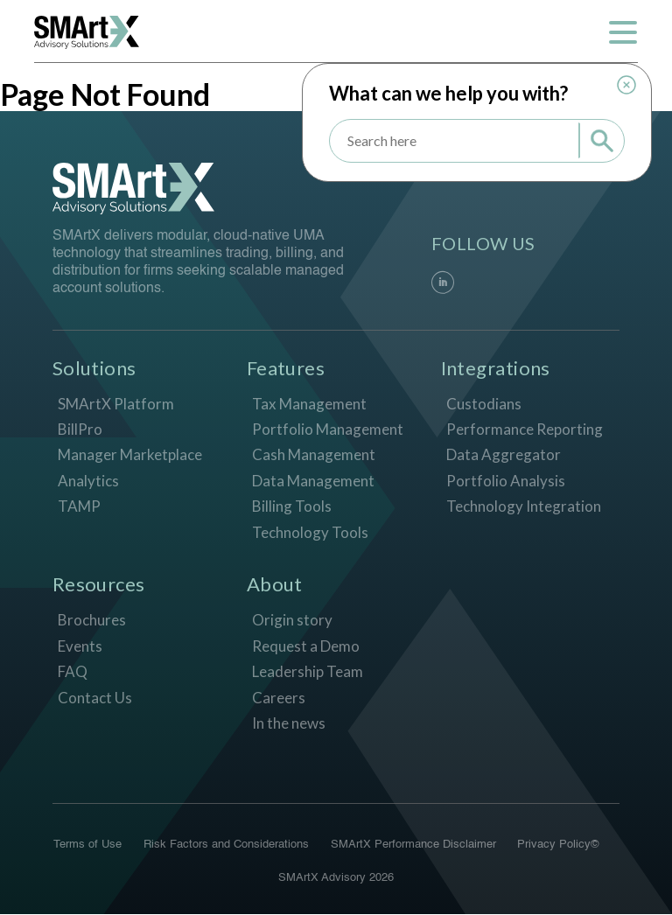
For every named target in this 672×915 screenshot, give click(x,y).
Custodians (484, 404)
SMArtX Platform (116, 404)
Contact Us (95, 697)
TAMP (79, 507)
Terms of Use (87, 845)
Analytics (88, 480)
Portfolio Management (327, 429)
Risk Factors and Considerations (226, 845)
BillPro (80, 429)
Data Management (313, 480)
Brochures (92, 620)
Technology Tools (310, 532)
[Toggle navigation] (622, 32)
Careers (278, 697)
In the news (289, 723)
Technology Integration (523, 507)
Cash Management (313, 455)
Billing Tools (292, 507)
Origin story (292, 620)
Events (80, 646)
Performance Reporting (524, 429)
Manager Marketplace (130, 455)
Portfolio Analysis (505, 480)
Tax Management (309, 404)
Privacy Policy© (559, 845)
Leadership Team (307, 671)
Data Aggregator (503, 455)
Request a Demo (306, 646)
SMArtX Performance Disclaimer (413, 845)
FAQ (73, 671)
